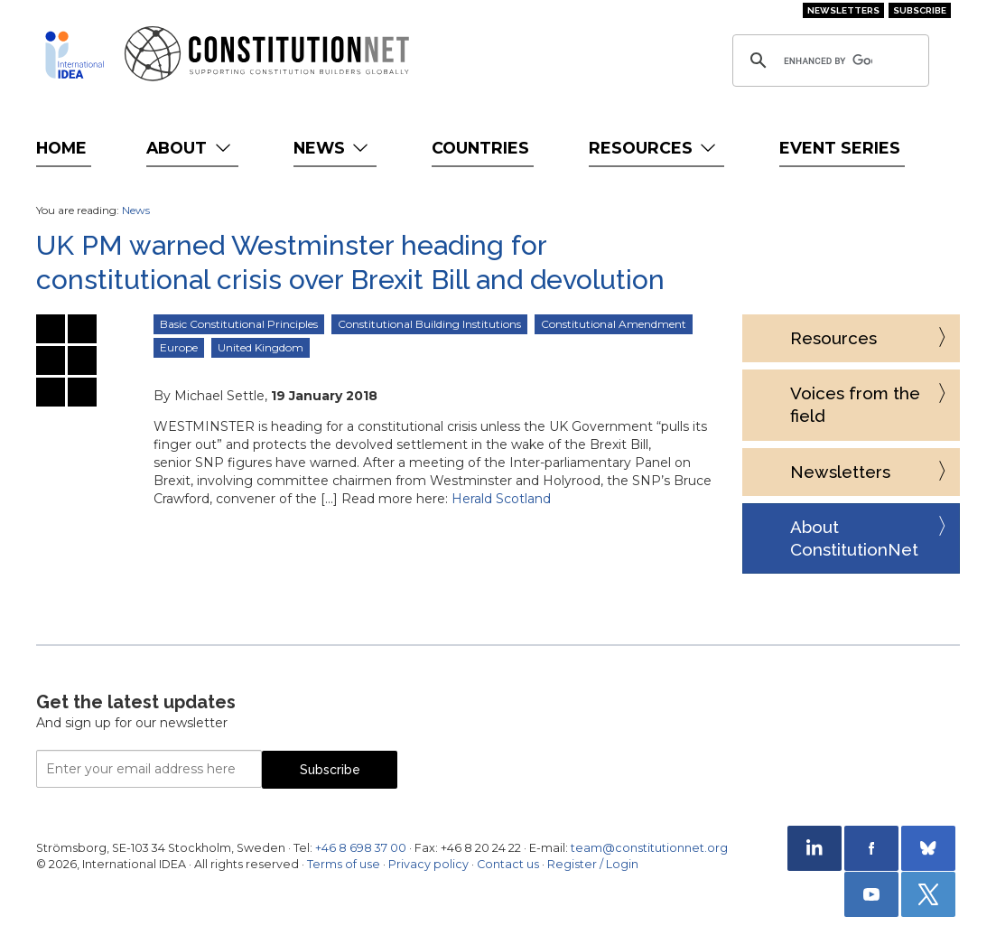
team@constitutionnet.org (649, 848)
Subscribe (919, 10)
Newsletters (843, 10)
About (190, 147)
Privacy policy (428, 864)
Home (61, 147)
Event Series (839, 147)
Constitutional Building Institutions (429, 324)
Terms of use (343, 864)
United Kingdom (260, 347)
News (332, 147)
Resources (654, 147)
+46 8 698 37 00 (360, 848)
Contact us (508, 864)
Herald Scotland (501, 499)
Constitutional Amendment (613, 324)
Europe (179, 347)
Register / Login (592, 864)
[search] (828, 60)
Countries (480, 147)
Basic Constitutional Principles (239, 324)
